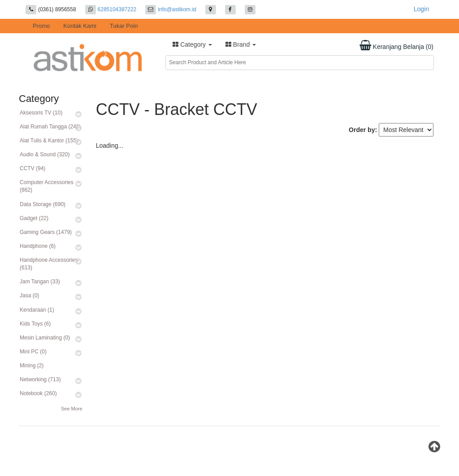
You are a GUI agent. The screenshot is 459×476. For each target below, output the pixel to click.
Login (421, 9)
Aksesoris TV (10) (41, 113)
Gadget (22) (34, 218)
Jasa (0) (29, 295)
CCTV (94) (32, 168)
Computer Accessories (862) (47, 186)
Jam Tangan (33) (40, 281)
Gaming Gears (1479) (46, 232)
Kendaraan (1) (37, 310)
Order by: (363, 129)
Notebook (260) (38, 393)
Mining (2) (31, 365)
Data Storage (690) (42, 204)
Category (192, 44)
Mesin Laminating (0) (45, 338)
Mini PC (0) (33, 351)
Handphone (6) (38, 246)
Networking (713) (40, 379)
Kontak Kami (79, 25)
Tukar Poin (124, 25)
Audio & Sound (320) (44, 154)
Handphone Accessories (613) (49, 264)
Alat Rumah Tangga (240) (50, 126)
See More (71, 408)
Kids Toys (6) (35, 324)
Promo (41, 25)
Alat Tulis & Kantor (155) (49, 140)
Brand (240, 44)
